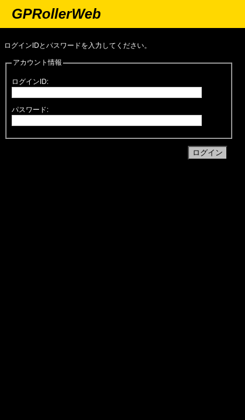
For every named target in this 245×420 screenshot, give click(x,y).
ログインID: (30, 82)
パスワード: (30, 110)
